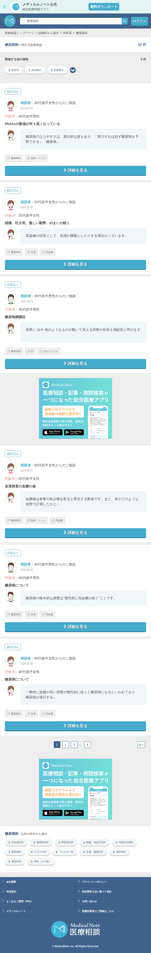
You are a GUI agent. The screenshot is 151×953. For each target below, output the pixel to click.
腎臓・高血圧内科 (94, 842)
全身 (31, 252)
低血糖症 (35, 70)
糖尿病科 (14, 158)
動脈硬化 (57, 70)
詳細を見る (75, 170)
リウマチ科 (38, 851)
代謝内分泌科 (124, 842)
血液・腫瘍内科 (93, 851)
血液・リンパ (36, 158)
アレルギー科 (65, 851)
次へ (141, 744)
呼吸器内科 (66, 842)
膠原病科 (15, 851)
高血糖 (47, 252)
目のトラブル (49, 351)
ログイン (139, 21)
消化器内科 (16, 842)
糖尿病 (14, 70)
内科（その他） (41, 861)
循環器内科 (41, 842)
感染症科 (15, 861)
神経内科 (119, 851)
